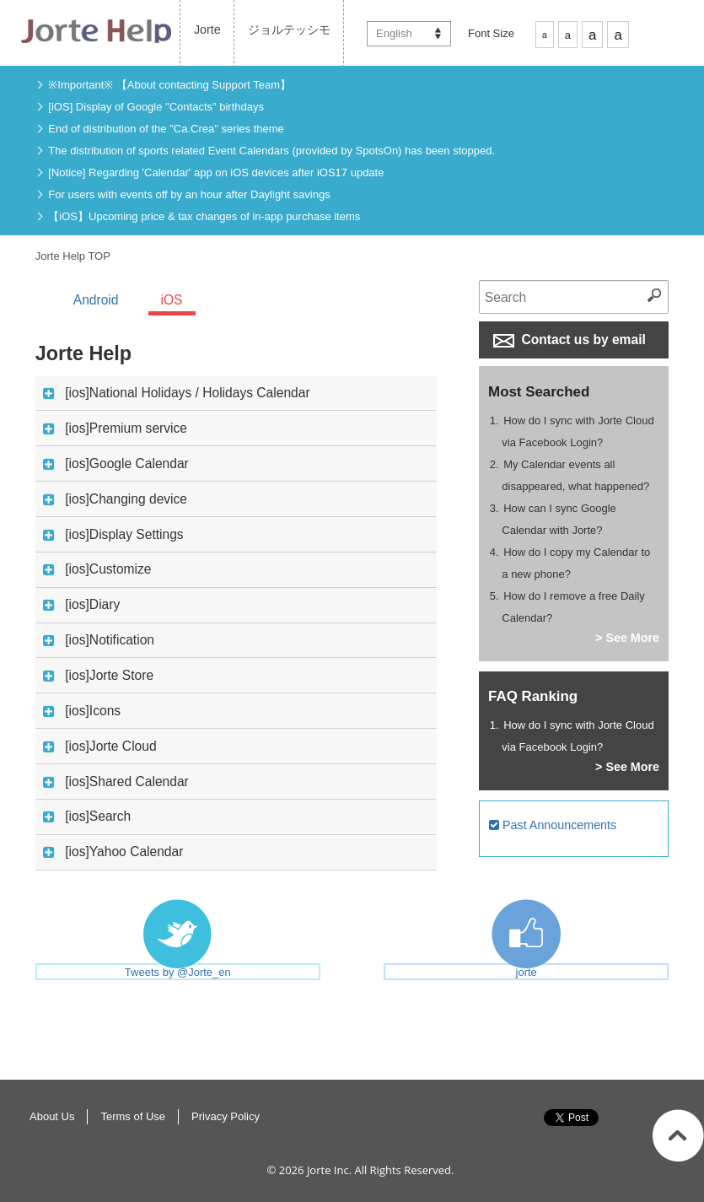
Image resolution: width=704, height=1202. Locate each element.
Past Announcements (552, 825)
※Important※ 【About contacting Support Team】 (169, 84)
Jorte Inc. (329, 1170)
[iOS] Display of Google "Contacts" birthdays (156, 106)
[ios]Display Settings (113, 535)
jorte (526, 972)
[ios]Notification (98, 641)
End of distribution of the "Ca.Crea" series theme (165, 128)
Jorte (207, 29)
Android (96, 300)
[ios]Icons (82, 711)
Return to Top (678, 1135)
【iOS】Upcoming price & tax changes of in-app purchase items (204, 216)
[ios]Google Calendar (116, 464)
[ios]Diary (81, 605)
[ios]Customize (97, 570)
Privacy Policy (225, 1116)
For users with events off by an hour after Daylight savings (189, 194)
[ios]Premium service (115, 429)
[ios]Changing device (115, 500)
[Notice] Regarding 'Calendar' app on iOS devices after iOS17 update (216, 172)
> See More (627, 637)
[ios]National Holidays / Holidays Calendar (176, 393)
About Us (52, 1116)
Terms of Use (132, 1116)
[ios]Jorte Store (98, 676)
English (394, 33)
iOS (172, 300)
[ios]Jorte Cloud (99, 747)
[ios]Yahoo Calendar (113, 852)
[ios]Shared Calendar (116, 782)
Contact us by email (569, 340)
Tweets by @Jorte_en (178, 972)
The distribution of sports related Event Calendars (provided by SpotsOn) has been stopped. (271, 150)
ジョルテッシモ (289, 29)
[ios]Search (87, 817)
